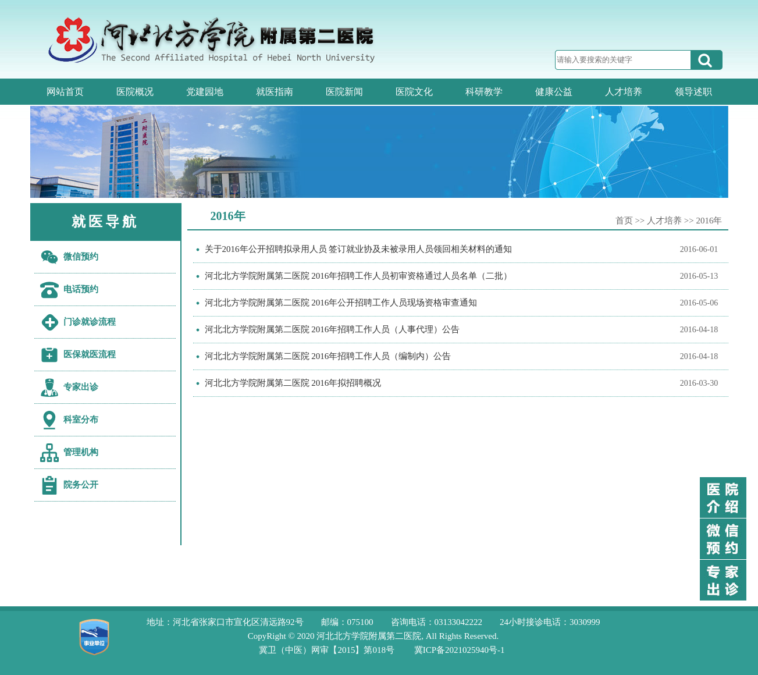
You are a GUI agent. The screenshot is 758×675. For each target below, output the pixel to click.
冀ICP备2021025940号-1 (459, 650)
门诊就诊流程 (89, 321)
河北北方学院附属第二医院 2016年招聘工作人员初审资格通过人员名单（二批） (359, 275)
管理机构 (80, 452)
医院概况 (135, 92)
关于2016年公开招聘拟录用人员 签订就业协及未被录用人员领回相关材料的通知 (359, 249)
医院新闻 (344, 92)
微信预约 (80, 256)
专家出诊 (80, 387)
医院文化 (414, 92)
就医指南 (274, 92)
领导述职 (693, 92)
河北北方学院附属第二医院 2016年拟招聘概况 (293, 383)
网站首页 (65, 92)
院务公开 (80, 484)
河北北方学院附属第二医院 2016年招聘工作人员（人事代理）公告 (332, 329)
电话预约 (80, 289)
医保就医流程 (89, 354)
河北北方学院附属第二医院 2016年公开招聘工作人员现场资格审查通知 (341, 302)
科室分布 (80, 419)
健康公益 (553, 92)
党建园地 (204, 92)
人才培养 (623, 92)
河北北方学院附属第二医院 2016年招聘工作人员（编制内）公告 (328, 356)
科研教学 (484, 92)
